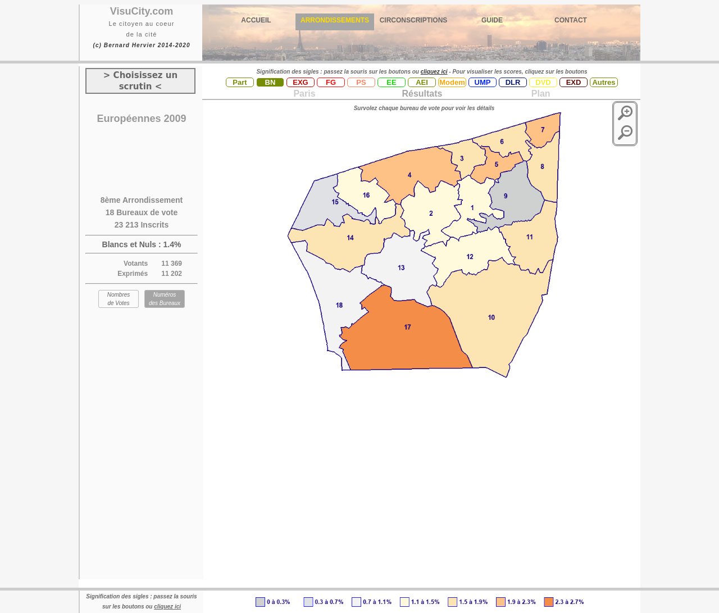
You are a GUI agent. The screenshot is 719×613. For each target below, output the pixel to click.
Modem (452, 82)
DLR (513, 82)
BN (270, 82)
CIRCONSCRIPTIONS (414, 20)
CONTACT (570, 20)
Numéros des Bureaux (164, 299)
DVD (542, 82)
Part (240, 82)
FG (331, 82)
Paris (304, 93)
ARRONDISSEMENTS (335, 20)
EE (391, 82)
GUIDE (492, 20)
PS (361, 82)
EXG (300, 82)
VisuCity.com (141, 11)
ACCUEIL (256, 20)
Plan (539, 93)
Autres (603, 82)
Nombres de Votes (118, 299)
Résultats (422, 93)
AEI (422, 82)
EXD (573, 82)
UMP (483, 82)
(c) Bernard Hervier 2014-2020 (141, 45)
